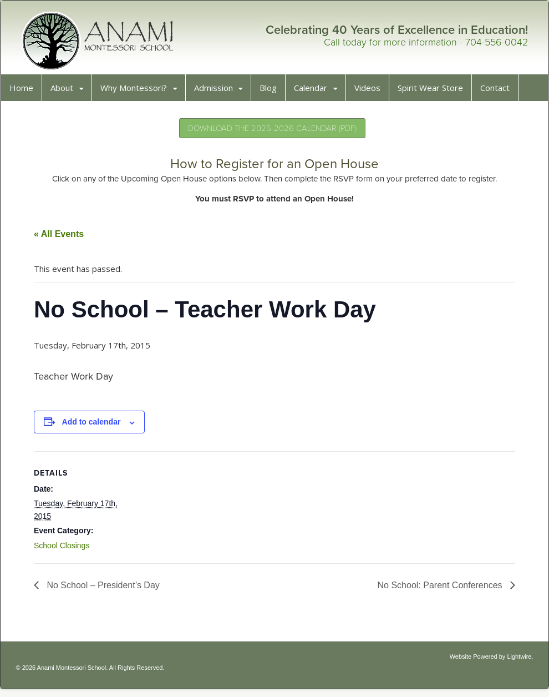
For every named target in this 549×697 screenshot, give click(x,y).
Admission (217, 91)
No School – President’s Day (106, 589)
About (65, 91)
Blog (272, 91)
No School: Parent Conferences (437, 589)
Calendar (314, 91)
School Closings (65, 549)
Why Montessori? (137, 91)
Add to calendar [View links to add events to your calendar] (95, 425)
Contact (499, 91)
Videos (371, 91)
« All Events (63, 238)
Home (25, 91)
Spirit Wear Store (434, 91)
